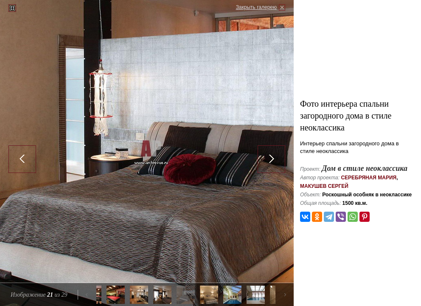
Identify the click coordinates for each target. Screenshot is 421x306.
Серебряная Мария (368, 178)
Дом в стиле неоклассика (364, 168)
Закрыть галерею (256, 7)
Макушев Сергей (324, 186)
